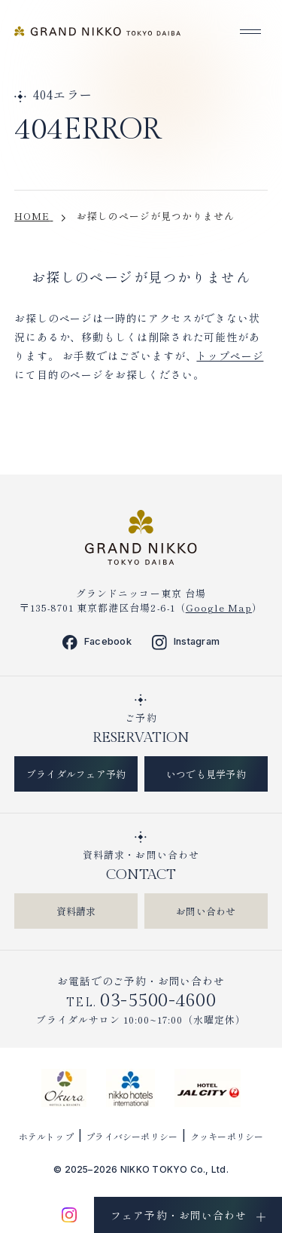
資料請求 (76, 911)
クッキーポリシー (227, 1136)
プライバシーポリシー (131, 1136)
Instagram (186, 642)
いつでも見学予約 (206, 774)
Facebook (97, 642)
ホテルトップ (46, 1136)
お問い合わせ (206, 911)
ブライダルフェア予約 (76, 774)
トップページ (229, 355)
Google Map (219, 607)
